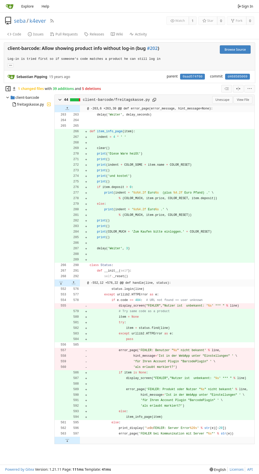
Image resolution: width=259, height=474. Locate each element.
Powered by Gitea (19, 469)
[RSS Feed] (52, 20)
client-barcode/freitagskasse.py (116, 100)
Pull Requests (64, 34)
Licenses (237, 469)
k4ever (37, 20)
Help (45, 6)
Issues (36, 34)
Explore (27, 6)
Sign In (245, 6)
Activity (138, 34)
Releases (94, 34)
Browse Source (235, 49)
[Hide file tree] (8, 88)
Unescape (222, 100)
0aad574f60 (192, 77)
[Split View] (238, 88)
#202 (152, 48)
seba (20, 20)
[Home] (10, 6)
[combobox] (226, 88)
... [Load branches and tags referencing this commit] (10, 65)
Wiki (117, 34)
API (250, 469)
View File (243, 100)
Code (14, 34)
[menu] (249, 88)
